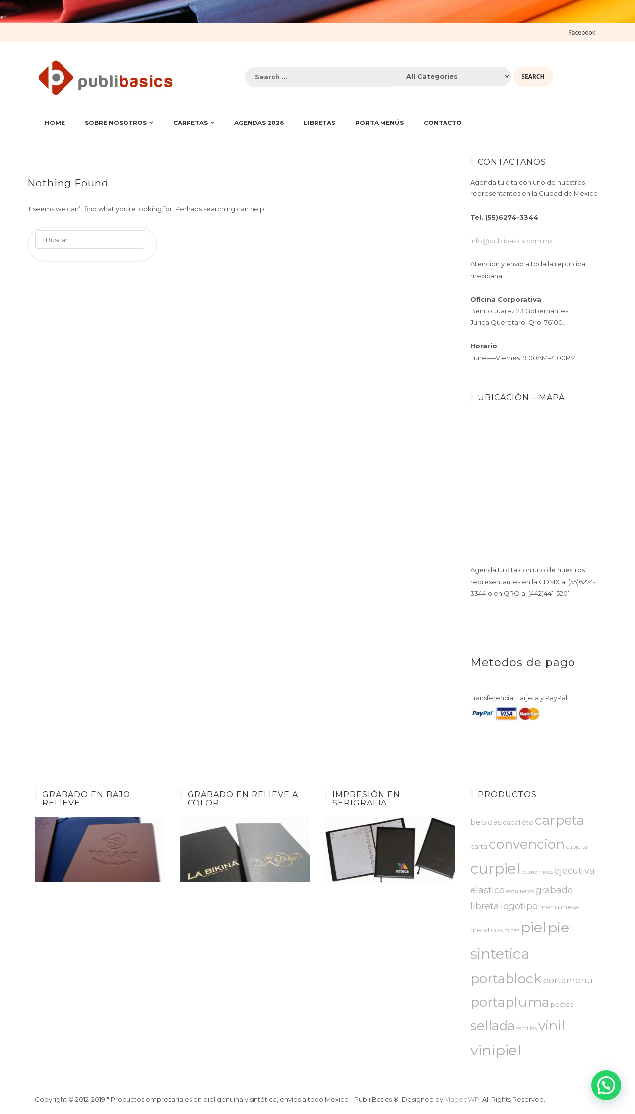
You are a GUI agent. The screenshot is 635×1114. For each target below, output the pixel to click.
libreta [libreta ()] (484, 906)
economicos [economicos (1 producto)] (537, 872)
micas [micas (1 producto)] (511, 931)
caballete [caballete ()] (518, 822)
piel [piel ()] (533, 927)
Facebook (582, 32)
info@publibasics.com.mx (511, 241)
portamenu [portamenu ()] (568, 980)
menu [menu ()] (549, 907)
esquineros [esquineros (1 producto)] (520, 891)
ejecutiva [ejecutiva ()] (574, 870)
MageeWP (461, 1099)
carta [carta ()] (478, 846)
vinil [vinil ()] (551, 1026)
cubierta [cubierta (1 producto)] (576, 847)
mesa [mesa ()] (570, 907)
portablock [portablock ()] (505, 978)
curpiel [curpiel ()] (495, 868)
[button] (606, 1085)
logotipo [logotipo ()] (519, 906)
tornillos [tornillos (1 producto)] (526, 1028)
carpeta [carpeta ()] (559, 820)
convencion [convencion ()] (527, 844)
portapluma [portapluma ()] (509, 1002)
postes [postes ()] (562, 1004)
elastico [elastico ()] (487, 890)
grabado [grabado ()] (554, 890)
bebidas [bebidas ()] (485, 822)
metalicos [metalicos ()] (486, 930)
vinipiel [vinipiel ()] (495, 1050)
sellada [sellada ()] (492, 1026)
